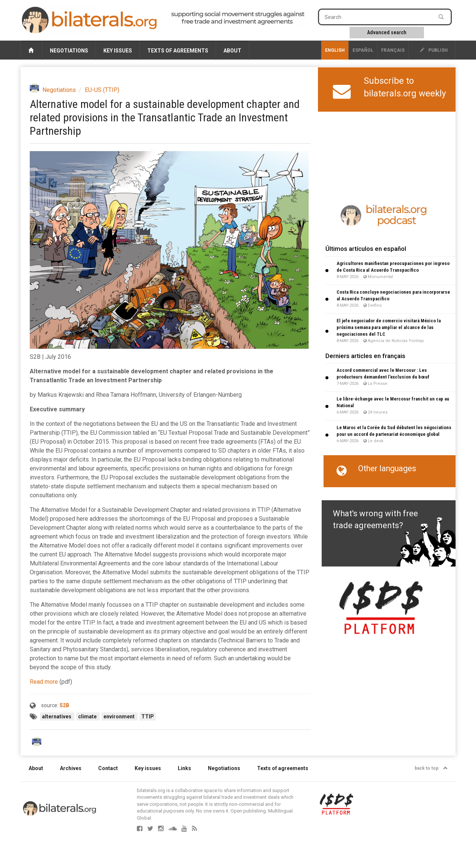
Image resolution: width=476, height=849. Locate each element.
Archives (70, 768)
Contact (108, 768)
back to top (431, 768)
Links (184, 768)
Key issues (117, 51)
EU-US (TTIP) (102, 89)
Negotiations (69, 51)
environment (119, 716)
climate (88, 716)
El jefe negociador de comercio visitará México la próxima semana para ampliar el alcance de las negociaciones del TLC (389, 327)
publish (434, 50)
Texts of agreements (177, 51)
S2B (64, 705)
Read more (44, 681)
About (232, 51)
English (335, 50)
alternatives (57, 716)
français (393, 50)
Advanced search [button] (386, 32)
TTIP (147, 716)
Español (363, 50)
